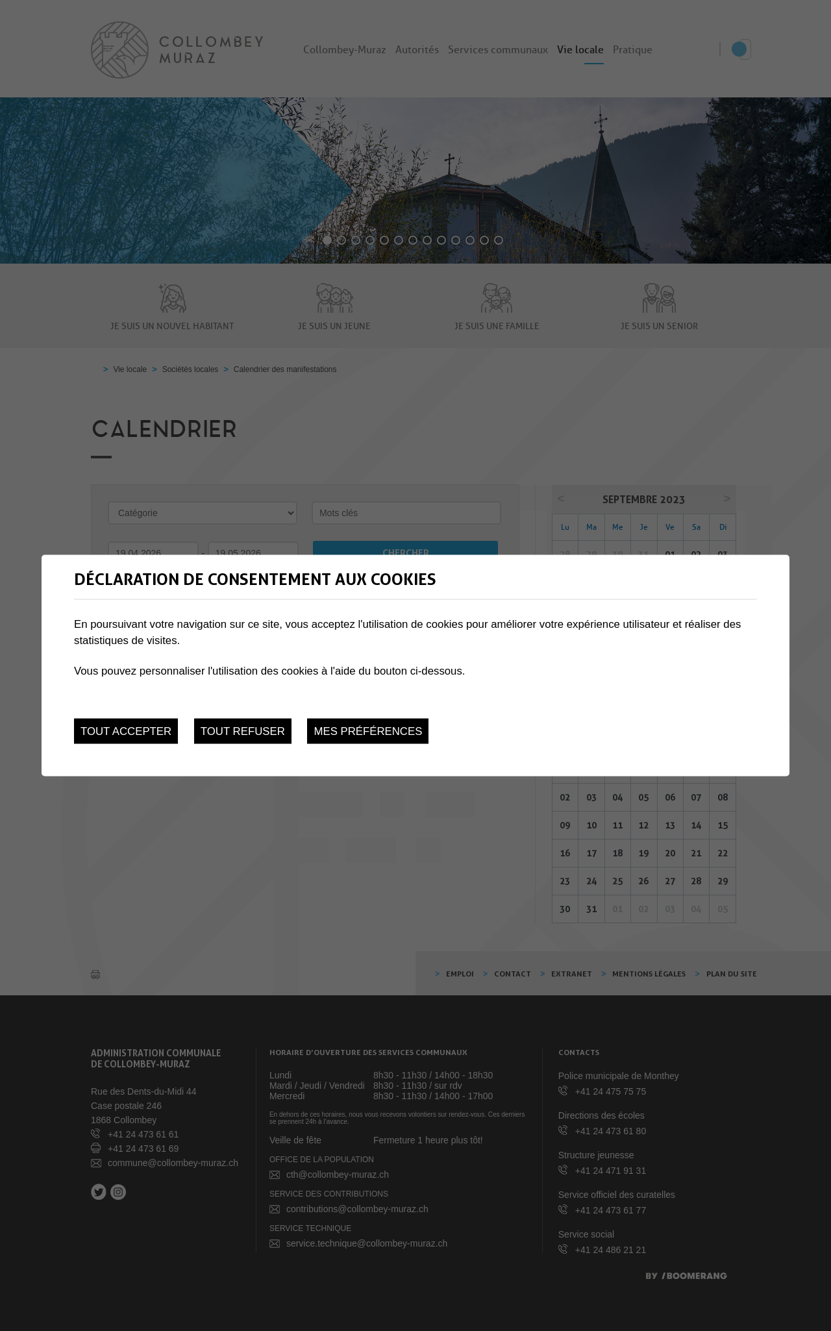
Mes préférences (368, 731)
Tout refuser (243, 731)
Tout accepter (126, 731)
